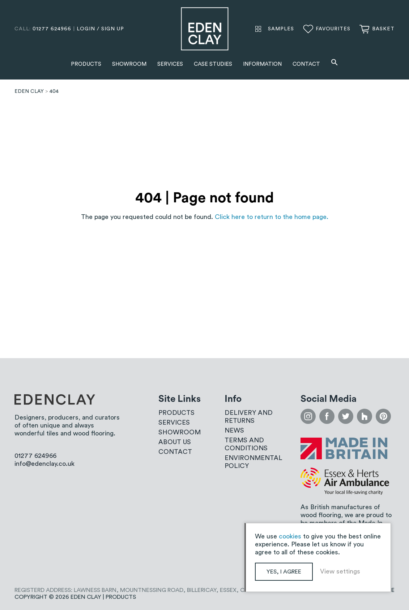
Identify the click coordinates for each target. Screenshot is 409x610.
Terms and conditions (246, 444)
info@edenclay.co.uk (44, 463)
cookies (290, 536)
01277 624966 (52, 28)
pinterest (383, 416)
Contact (306, 64)
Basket (383, 28)
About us (174, 442)
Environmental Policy (253, 462)
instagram (308, 416)
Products (86, 64)
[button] (334, 63)
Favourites (333, 28)
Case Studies (213, 64)
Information (262, 64)
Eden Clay (205, 29)
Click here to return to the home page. (271, 217)
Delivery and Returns (249, 416)
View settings (340, 571)
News (234, 430)
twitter (345, 416)
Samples (281, 28)
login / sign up (100, 28)
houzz (364, 416)
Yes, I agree (284, 572)
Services (170, 64)
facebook (327, 416)
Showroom (129, 64)
